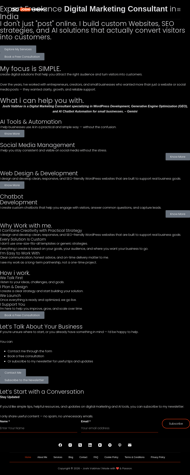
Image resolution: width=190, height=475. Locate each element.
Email (86, 421)
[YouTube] (100, 445)
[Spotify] (110, 445)
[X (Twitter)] (80, 445)
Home (28, 457)
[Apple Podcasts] (120, 445)
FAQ (96, 457)
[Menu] (178, 9)
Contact (83, 457)
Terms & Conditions (134, 457)
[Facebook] (60, 445)
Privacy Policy (158, 457)
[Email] (129, 445)
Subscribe (176, 424)
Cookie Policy (111, 457)
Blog (70, 457)
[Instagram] (70, 445)
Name (5, 421)
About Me (42, 457)
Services (57, 457)
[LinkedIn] (90, 445)
